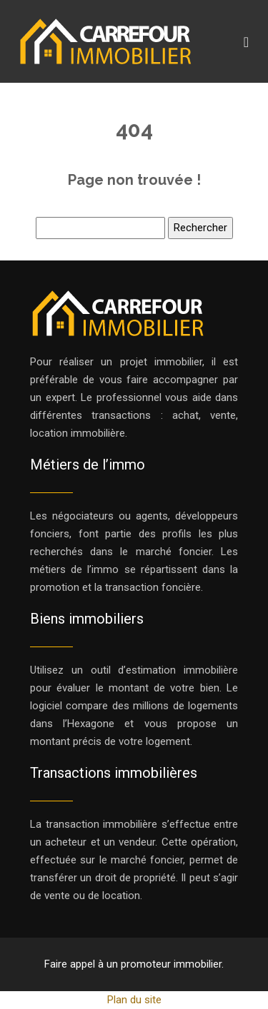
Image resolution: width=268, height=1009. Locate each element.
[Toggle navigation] (246, 42)
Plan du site (134, 999)
